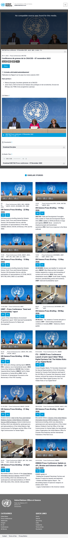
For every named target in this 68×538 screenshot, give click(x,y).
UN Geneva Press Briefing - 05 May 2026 (15, 357)
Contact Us (39, 525)
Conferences (4, 527)
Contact (4, 536)
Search (38, 518)
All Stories (4, 529)
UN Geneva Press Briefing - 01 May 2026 (15, 410)
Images (3, 522)
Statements (4, 520)
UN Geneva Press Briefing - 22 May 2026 (15, 211)
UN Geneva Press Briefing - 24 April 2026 (15, 466)
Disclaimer (39, 529)
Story (6, 66)
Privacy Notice (23, 536)
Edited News (4, 516)
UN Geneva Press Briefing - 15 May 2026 (15, 260)
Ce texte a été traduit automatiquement (16, 72)
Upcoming (39, 520)
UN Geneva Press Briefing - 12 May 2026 (49, 260)
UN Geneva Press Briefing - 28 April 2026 (49, 410)
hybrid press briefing (41, 422)
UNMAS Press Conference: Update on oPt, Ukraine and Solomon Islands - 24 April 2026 (50, 465)
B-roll (2, 525)
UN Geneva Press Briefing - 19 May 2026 (49, 209)
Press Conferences (6, 518)
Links (37, 522)
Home (37, 516)
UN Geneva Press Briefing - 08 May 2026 (49, 312)
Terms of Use (39, 527)
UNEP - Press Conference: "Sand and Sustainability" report (16, 310)
